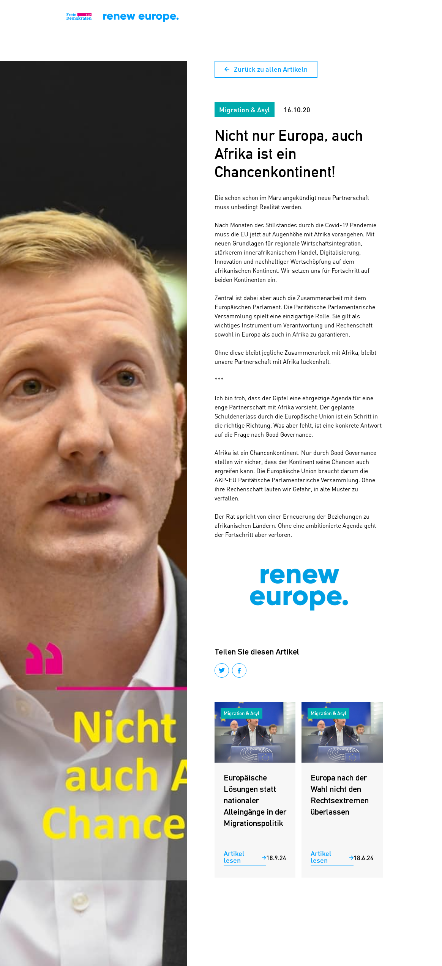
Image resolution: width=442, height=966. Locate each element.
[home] (33, 17)
